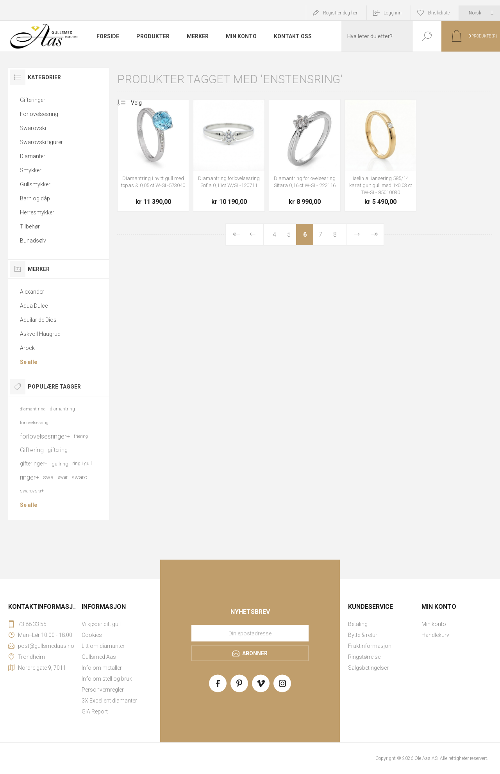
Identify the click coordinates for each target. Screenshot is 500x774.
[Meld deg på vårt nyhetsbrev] (250, 633)
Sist (374, 234)
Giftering (32, 450)
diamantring (62, 409)
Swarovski (33, 128)
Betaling (358, 624)
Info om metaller (102, 668)
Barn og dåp (35, 198)
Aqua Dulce (34, 306)
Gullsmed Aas (99, 657)
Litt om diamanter (103, 646)
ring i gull (82, 463)
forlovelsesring (34, 422)
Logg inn (393, 13)
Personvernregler (103, 690)
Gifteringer (32, 100)
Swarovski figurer (41, 142)
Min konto (433, 624)
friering (81, 436)
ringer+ (29, 477)
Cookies (92, 635)
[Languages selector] (479, 12)
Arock (27, 348)
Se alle (28, 362)
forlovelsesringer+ (45, 436)
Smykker (30, 170)
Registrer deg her (340, 13)
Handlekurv (435, 635)
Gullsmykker (35, 184)
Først (236, 234)
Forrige (252, 234)
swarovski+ (32, 491)
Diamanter (32, 156)
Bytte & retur (362, 635)
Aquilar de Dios (38, 320)
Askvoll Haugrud (40, 334)
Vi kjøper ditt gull (101, 624)
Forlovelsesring (39, 114)
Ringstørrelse (364, 657)
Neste (357, 234)
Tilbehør (30, 226)
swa (48, 477)
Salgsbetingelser (368, 668)
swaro (79, 477)
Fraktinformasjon (369, 646)
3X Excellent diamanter (109, 700)
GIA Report (95, 711)
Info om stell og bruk (107, 679)
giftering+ (59, 450)
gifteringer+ (34, 463)
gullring (60, 464)
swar (62, 477)
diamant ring (33, 409)
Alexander (32, 292)
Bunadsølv (33, 240)
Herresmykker (37, 212)
